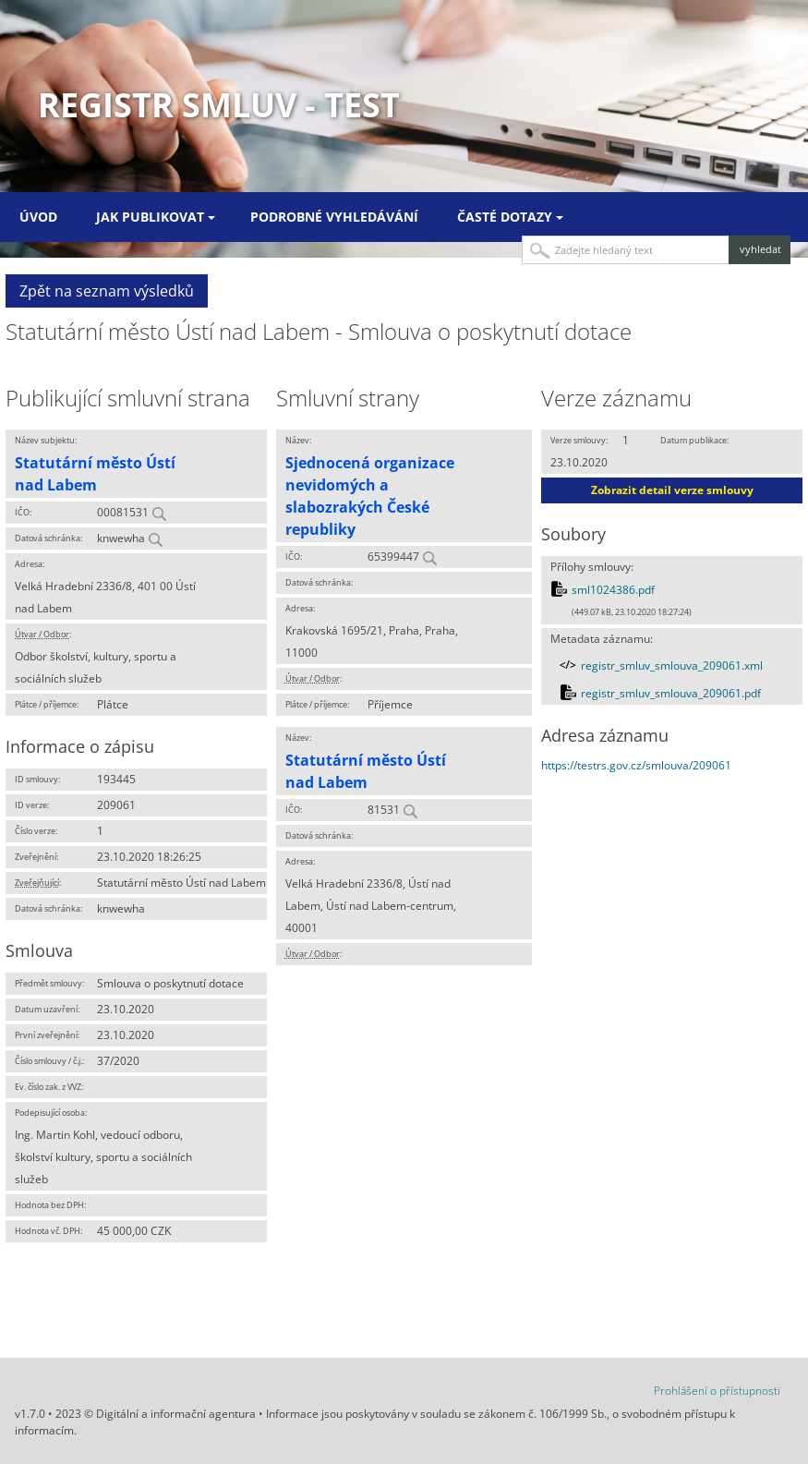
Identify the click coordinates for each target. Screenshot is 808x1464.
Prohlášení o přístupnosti (717, 1390)
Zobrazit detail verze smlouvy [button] (672, 490)
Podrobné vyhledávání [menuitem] (334, 216)
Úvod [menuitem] (38, 216)
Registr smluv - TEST (219, 104)
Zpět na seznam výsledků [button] (106, 291)
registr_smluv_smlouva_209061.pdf (671, 693)
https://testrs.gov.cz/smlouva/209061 (636, 765)
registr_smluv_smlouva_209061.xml (672, 665)
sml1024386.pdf (613, 590)
